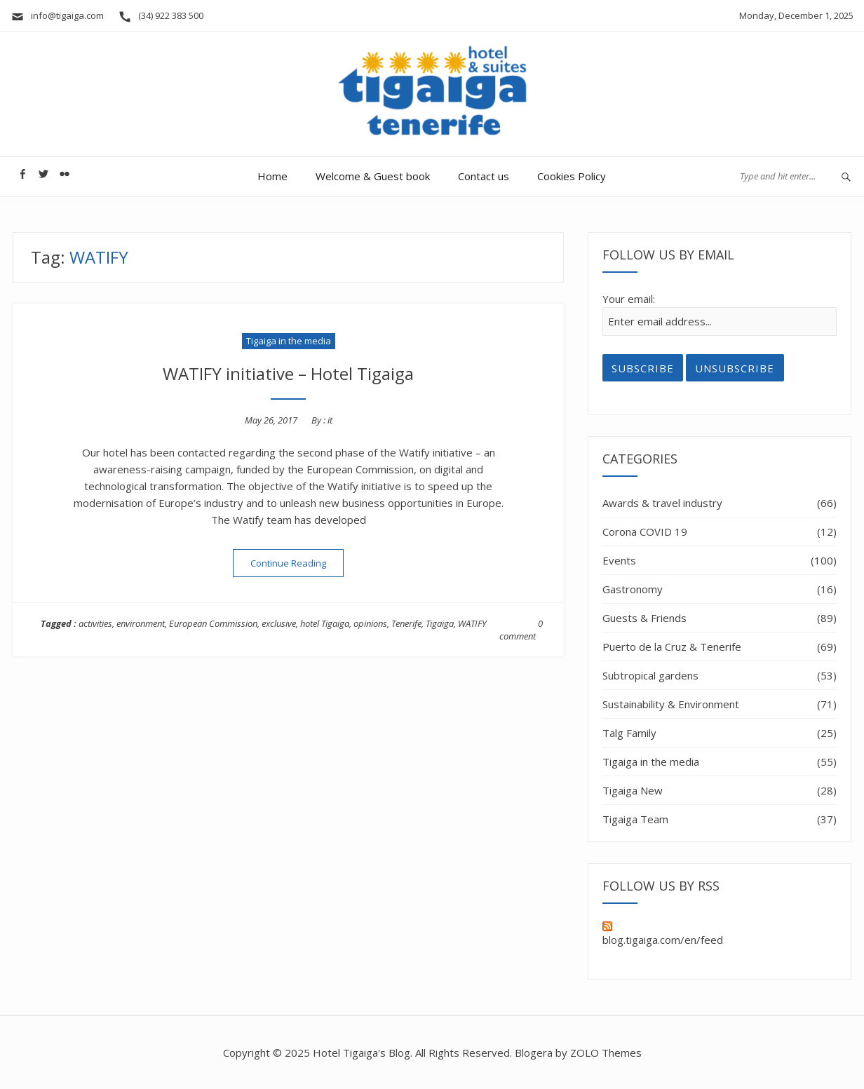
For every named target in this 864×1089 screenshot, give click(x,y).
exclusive (279, 623)
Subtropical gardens (650, 675)
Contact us (483, 176)
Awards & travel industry (662, 503)
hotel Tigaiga (324, 623)
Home (272, 176)
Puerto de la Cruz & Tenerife (671, 647)
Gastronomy (632, 589)
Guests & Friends (644, 618)
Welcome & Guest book (373, 176)
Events (619, 560)
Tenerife (406, 623)
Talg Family (629, 733)
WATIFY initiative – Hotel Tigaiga (288, 373)
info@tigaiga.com (57, 15)
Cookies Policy (571, 176)
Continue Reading (297, 562)
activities (95, 623)
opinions (370, 623)
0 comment (521, 629)
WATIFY (472, 623)
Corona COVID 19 (644, 532)
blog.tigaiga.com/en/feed (662, 934)
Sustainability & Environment (670, 704)
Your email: (628, 299)
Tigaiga (440, 623)
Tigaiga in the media (288, 340)
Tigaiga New (632, 790)
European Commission (213, 623)
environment (140, 623)
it (330, 420)
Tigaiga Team (635, 819)
